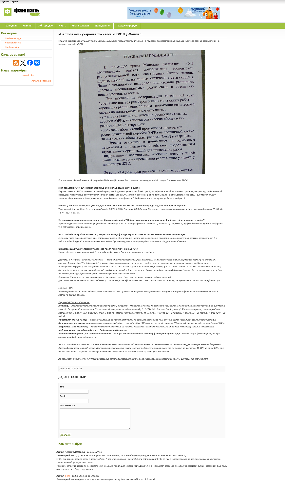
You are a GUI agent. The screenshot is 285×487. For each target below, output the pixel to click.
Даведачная (102, 25)
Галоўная (11, 25)
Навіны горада (13, 38)
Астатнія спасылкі (41, 81)
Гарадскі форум (127, 25)
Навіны (27, 25)
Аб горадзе (45, 25)
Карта (62, 25)
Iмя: (62, 386)
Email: (63, 396)
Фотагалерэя (80, 25)
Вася (67, 476)
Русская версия (10, 1)
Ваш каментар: (68, 405)
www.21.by (28, 75)
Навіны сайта (12, 47)
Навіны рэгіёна (13, 42)
